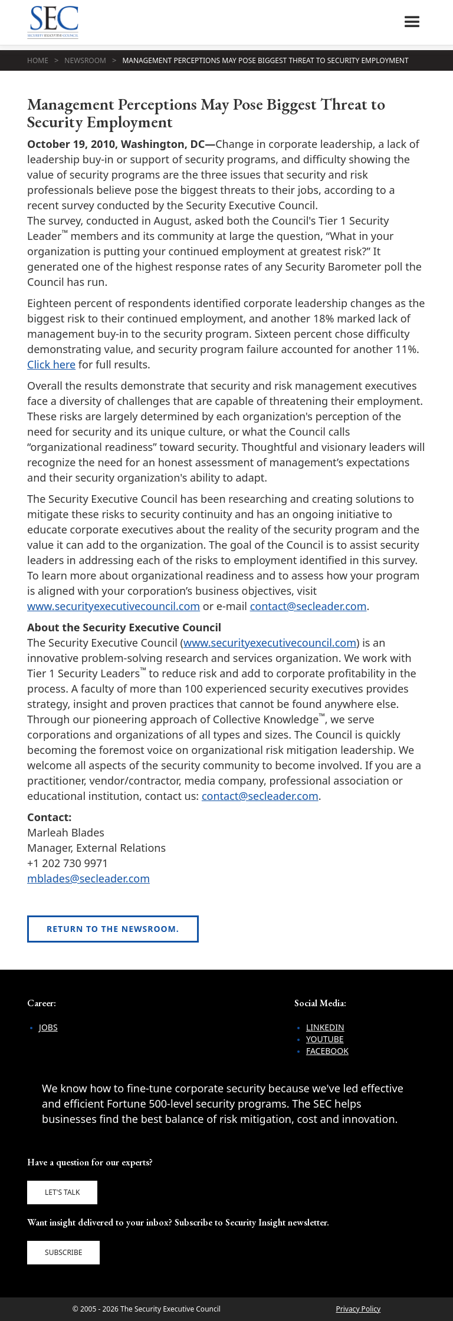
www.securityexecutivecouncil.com (113, 606)
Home (37, 60)
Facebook (327, 1050)
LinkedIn (325, 1027)
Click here (51, 364)
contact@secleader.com (308, 606)
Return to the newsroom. (113, 928)
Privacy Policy (358, 1309)
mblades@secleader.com (88, 878)
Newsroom (85, 60)
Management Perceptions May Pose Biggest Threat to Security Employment (265, 60)
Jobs (48, 1027)
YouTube (325, 1039)
